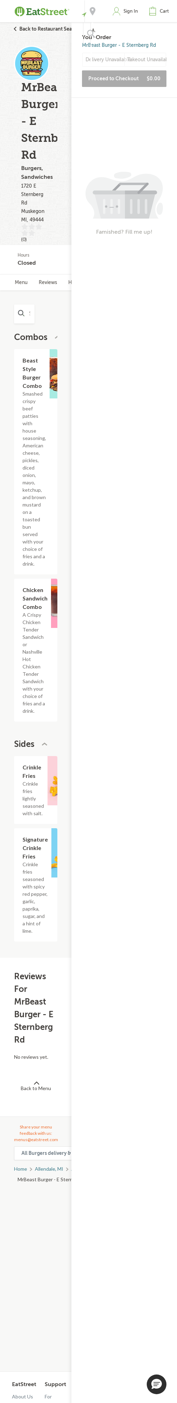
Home (20, 1169)
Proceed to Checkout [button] (124, 78)
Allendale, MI (49, 1169)
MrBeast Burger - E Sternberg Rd (119, 45)
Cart (164, 11)
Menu (21, 282)
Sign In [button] (131, 11)
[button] (160, 11)
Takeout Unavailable (146, 59)
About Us (22, 1396)
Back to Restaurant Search (49, 29)
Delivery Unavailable (105, 59)
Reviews (48, 282)
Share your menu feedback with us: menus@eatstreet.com (35, 1133)
